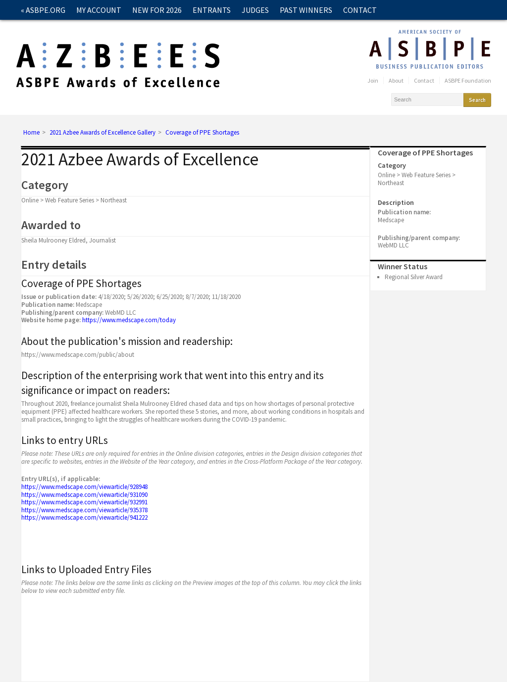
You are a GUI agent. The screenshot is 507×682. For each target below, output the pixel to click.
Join (372, 80)
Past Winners (306, 10)
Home (31, 133)
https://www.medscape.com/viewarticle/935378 (84, 510)
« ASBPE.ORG (43, 10)
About (396, 80)
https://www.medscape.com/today (129, 320)
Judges (255, 10)
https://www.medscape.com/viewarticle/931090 (84, 494)
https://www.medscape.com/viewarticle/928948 (84, 487)
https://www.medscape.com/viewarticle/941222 (84, 517)
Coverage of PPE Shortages (202, 133)
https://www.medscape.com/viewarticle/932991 (84, 502)
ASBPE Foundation (468, 80)
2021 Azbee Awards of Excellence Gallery (102, 133)
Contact (360, 10)
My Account (98, 10)
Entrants (212, 10)
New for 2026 (157, 10)
